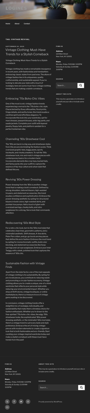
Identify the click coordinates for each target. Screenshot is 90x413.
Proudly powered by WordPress (50, 402)
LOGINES (16, 8)
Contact (27, 24)
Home (8, 24)
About (17, 24)
